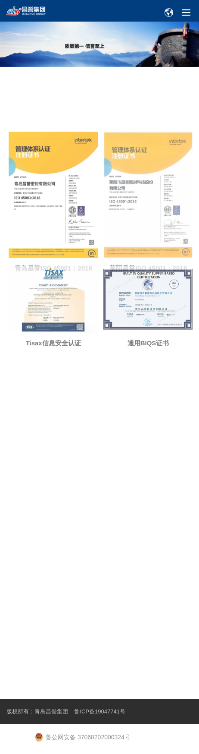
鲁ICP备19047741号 (99, 711)
